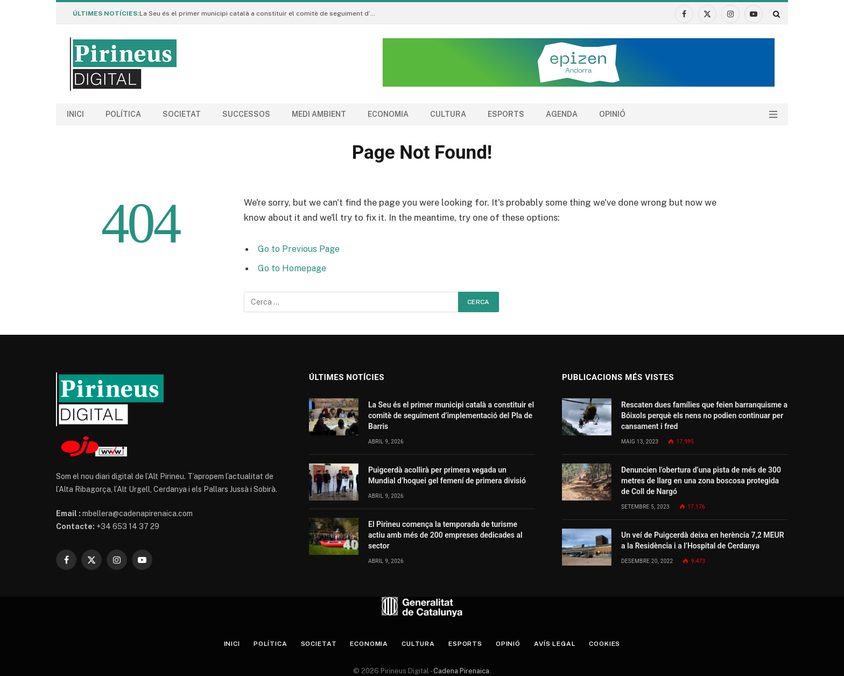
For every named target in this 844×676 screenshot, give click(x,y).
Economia (388, 114)
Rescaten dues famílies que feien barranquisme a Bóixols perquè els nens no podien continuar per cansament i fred (704, 415)
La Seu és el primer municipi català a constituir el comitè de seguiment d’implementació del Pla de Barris (260, 13)
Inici (75, 114)
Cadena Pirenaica (460, 671)
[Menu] (773, 114)
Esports (506, 114)
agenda (562, 114)
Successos (246, 114)
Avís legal (564, 643)
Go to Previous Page (300, 248)
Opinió (612, 114)
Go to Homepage (293, 268)
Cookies (617, 643)
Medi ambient (319, 114)
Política (123, 114)
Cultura (448, 114)
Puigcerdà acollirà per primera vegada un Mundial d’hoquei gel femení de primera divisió (447, 475)
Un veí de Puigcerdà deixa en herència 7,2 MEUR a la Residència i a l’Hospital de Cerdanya (702, 540)
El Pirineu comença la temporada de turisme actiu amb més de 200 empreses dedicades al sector (445, 535)
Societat (182, 114)
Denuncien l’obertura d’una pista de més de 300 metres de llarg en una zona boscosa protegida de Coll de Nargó (701, 481)
